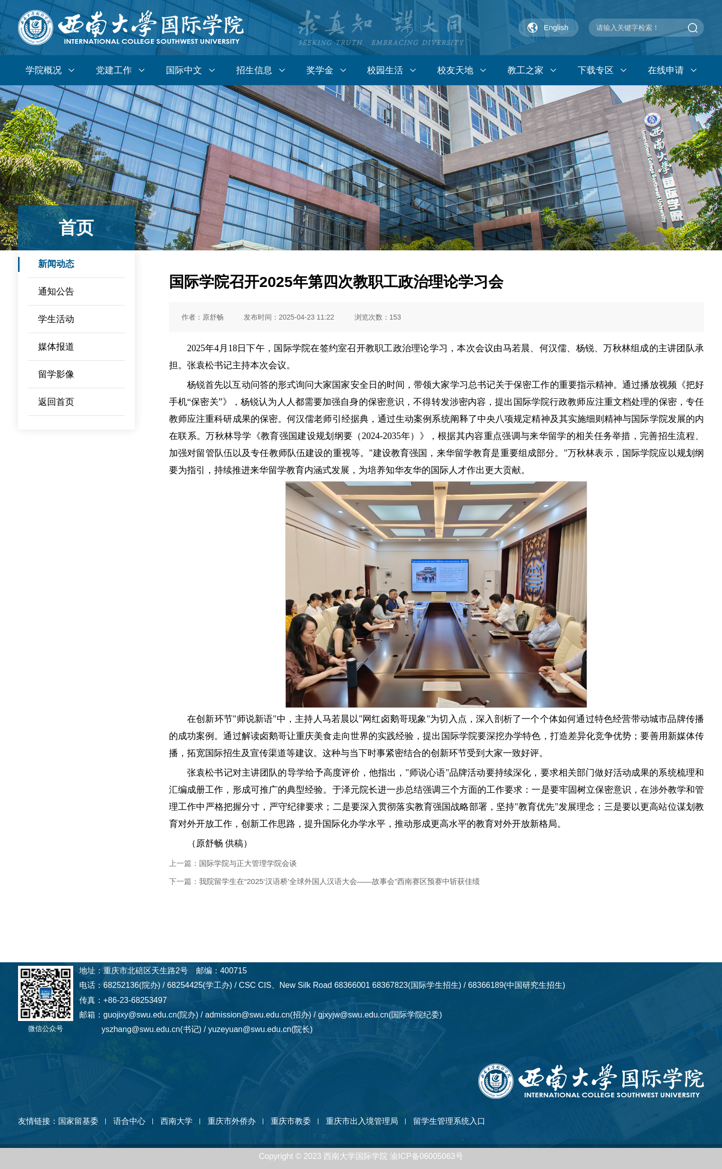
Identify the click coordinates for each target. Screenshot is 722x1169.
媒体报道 (56, 347)
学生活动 (56, 319)
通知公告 (56, 291)
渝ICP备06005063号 (426, 1156)
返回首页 (56, 402)
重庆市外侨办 (232, 1121)
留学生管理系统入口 (449, 1121)
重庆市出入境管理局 (362, 1121)
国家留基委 (78, 1121)
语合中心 (129, 1121)
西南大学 (176, 1121)
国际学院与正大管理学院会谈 (248, 863)
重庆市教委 (291, 1121)
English (556, 27)
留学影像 (56, 374)
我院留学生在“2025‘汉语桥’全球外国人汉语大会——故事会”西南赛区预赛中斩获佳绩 (339, 881)
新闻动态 (56, 264)
